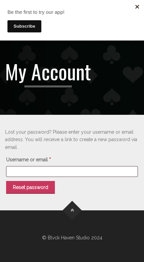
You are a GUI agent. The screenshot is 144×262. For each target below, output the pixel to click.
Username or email (38, 158)
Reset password (30, 187)
